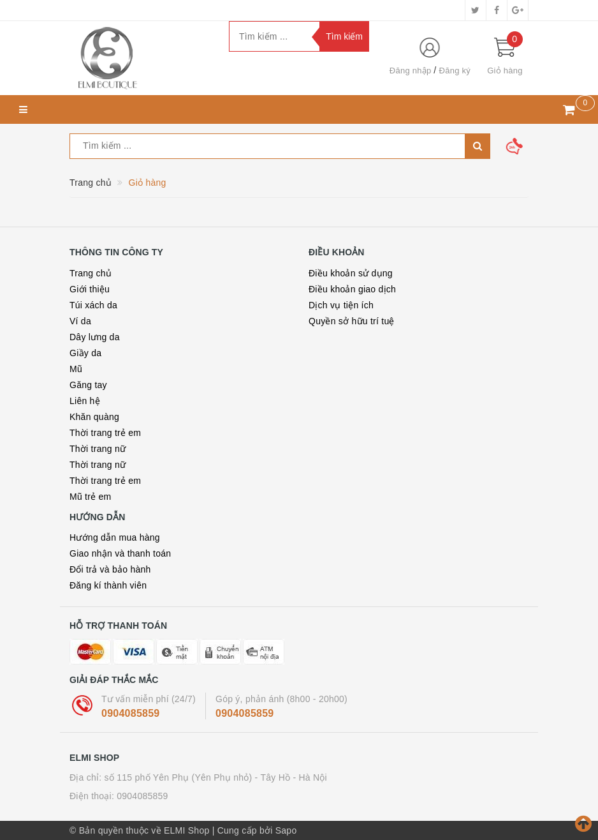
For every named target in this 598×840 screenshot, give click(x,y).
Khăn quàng (94, 417)
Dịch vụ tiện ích (341, 305)
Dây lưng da (94, 337)
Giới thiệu (89, 289)
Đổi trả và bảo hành (110, 569)
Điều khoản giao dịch (352, 289)
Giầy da (85, 353)
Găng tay (88, 385)
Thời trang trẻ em (105, 433)
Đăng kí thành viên (108, 585)
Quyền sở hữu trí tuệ (352, 321)
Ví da (80, 321)
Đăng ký (454, 70)
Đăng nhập (411, 70)
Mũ (75, 369)
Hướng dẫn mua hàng (114, 537)
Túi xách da (93, 305)
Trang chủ (90, 273)
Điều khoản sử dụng (351, 273)
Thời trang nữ (97, 449)
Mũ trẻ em (90, 496)
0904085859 (130, 713)
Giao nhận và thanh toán (120, 553)
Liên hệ (84, 401)
